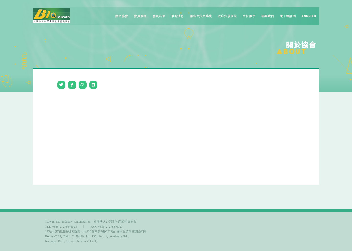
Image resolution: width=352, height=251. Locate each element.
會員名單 (159, 16)
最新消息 (177, 16)
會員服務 (140, 16)
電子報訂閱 (288, 16)
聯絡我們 (267, 16)
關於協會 (121, 16)
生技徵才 (249, 16)
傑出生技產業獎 (201, 16)
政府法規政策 (227, 16)
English (309, 16)
